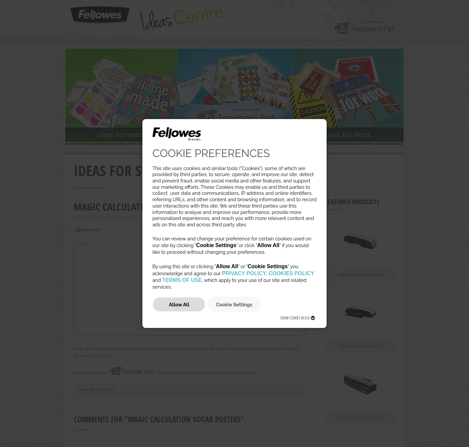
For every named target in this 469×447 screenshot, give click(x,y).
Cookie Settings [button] (234, 304)
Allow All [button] (179, 304)
